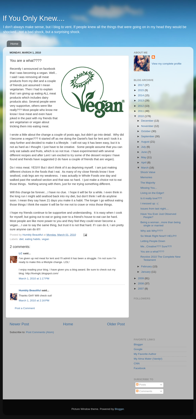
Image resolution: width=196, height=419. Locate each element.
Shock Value (147, 172)
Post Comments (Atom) (40, 332)
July (144, 146)
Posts (141, 384)
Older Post (116, 324)
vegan (45, 239)
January (146, 271)
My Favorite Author (145, 353)
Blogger (138, 344)
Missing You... (148, 187)
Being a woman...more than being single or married (160, 224)
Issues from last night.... (154, 208)
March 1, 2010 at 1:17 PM (34, 278)
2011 (141, 111)
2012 (141, 105)
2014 (141, 95)
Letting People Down (152, 241)
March (145, 167)
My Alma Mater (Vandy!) (148, 358)
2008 (141, 283)
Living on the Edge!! (152, 192)
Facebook (140, 368)
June (144, 151)
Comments (144, 391)
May (144, 157)
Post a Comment (25, 308)
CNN (137, 363)
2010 (141, 116)
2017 (141, 85)
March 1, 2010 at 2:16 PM (34, 300)
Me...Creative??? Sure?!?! (156, 246)
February (147, 266)
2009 (141, 278)
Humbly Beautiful (32, 234)
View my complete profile (167, 63)
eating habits (32, 239)
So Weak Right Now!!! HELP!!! (158, 235)
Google (138, 349)
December (147, 120)
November (147, 126)
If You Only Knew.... (34, 18)
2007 (141, 288)
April (144, 162)
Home (14, 43)
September (148, 136)
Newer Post (19, 324)
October (146, 131)
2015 (141, 90)
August (145, 141)
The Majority (147, 182)
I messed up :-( (149, 203)
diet (21, 239)
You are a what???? (152, 251)
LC (20, 253)
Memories (146, 177)
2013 (141, 100)
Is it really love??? (151, 198)
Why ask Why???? (151, 230)
